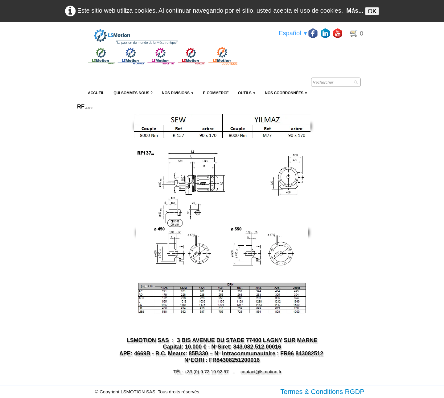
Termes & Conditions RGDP (322, 392)
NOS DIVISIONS (178, 93)
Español (293, 33)
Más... (355, 10)
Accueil (96, 93)
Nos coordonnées (286, 93)
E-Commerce (215, 93)
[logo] (162, 37)
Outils (247, 93)
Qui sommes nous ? (133, 93)
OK (372, 11)
